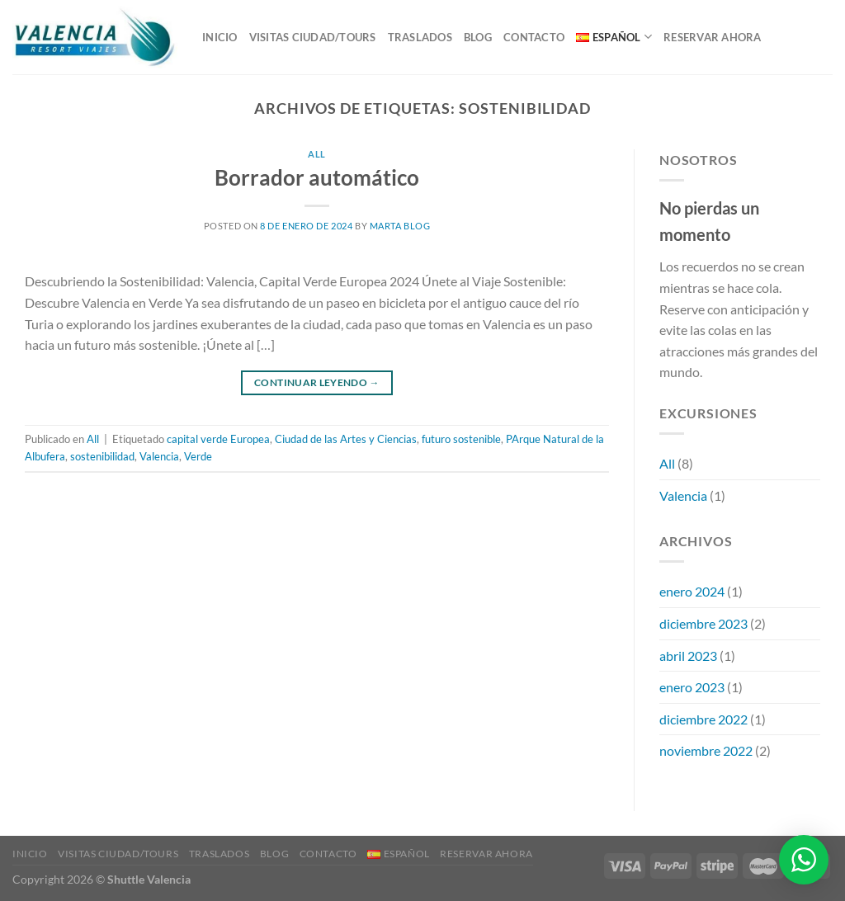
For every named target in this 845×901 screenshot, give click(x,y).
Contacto (533, 37)
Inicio (220, 37)
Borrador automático (317, 177)
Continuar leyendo (317, 382)
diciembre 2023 (703, 623)
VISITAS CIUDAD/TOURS (312, 37)
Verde (198, 456)
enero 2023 (692, 687)
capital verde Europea (218, 439)
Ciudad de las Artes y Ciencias (346, 439)
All (317, 154)
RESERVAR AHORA (712, 37)
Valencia (159, 456)
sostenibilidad (102, 456)
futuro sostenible (461, 439)
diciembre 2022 (703, 719)
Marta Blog (400, 225)
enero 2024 (692, 591)
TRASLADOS (420, 37)
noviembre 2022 (706, 750)
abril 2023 (688, 655)
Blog (478, 37)
